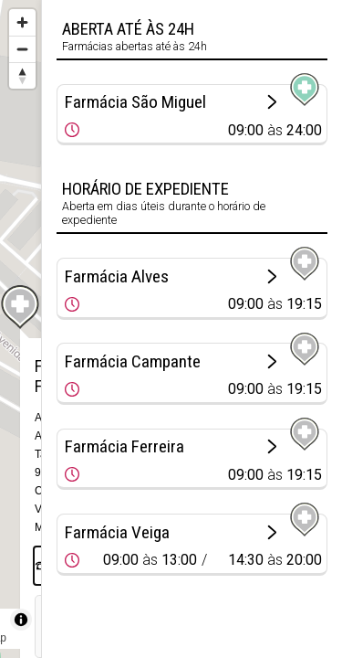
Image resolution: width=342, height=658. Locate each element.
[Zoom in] (22, 22)
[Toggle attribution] (21, 620)
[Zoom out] (22, 49)
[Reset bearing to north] (22, 75)
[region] (20, 329)
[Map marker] (21, 307)
